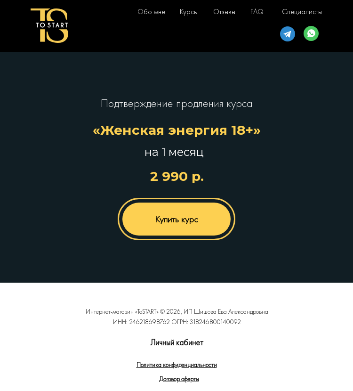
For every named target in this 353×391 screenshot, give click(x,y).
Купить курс (176, 219)
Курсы (189, 11)
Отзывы (224, 11)
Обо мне (151, 11)
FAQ (257, 11)
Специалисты (302, 11)
